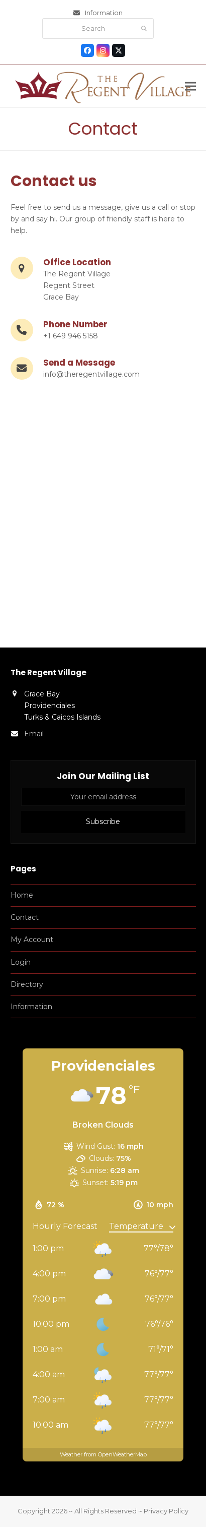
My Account (32, 939)
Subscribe (103, 821)
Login (21, 962)
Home (22, 895)
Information (104, 13)
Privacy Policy (166, 1511)
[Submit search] (144, 29)
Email (34, 733)
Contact (25, 917)
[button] (190, 86)
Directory (27, 984)
